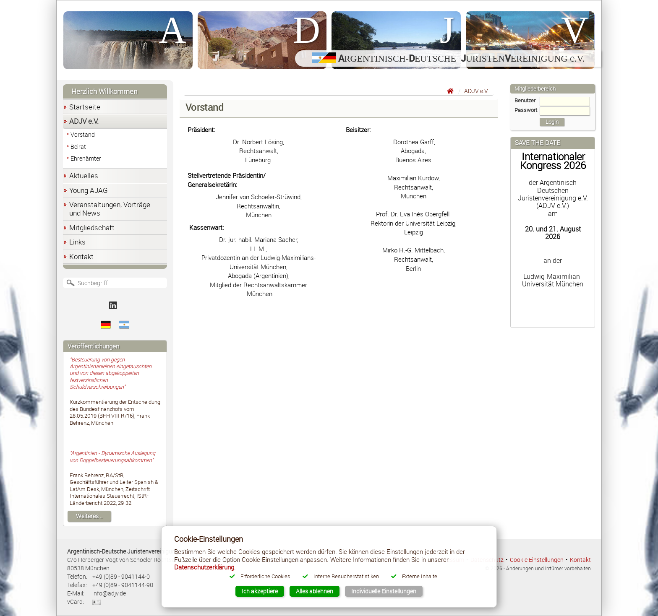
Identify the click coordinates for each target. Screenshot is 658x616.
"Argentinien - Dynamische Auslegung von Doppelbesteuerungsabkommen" (112, 456)
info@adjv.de (109, 593)
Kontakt (580, 560)
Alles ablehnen (314, 591)
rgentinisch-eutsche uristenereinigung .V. (448, 58)
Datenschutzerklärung (204, 567)
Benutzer (552, 100)
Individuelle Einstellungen (383, 591)
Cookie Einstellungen (537, 560)
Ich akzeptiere (260, 591)
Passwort (552, 110)
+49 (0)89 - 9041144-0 (121, 576)
